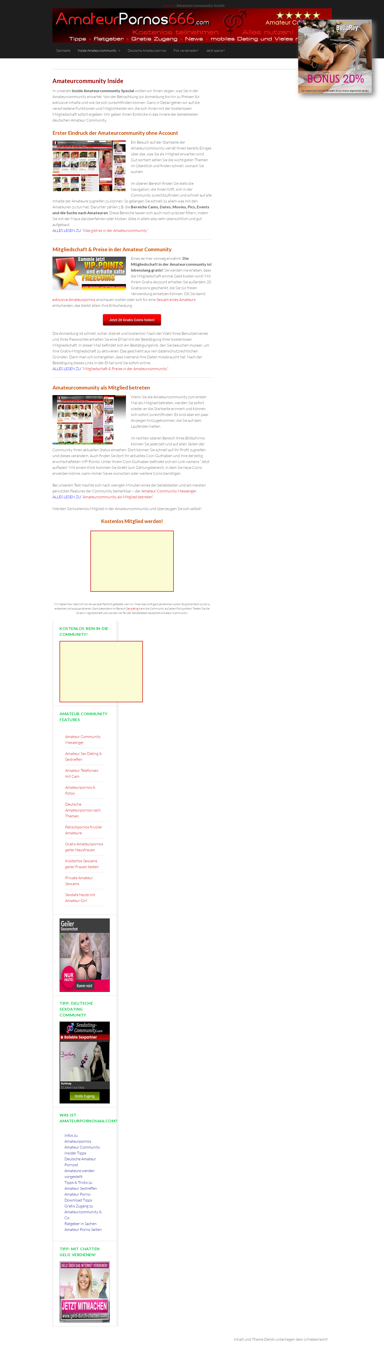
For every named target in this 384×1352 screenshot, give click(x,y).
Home (168, 5)
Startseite (63, 50)
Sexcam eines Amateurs (176, 299)
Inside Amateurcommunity (97, 50)
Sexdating (132, 608)
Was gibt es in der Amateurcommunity (115, 230)
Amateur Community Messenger (168, 490)
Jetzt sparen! (215, 50)
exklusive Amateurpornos (73, 299)
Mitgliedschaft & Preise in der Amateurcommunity (125, 368)
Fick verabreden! (186, 50)
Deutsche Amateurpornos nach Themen (83, 810)
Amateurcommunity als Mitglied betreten (117, 496)
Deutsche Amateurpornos (147, 50)
